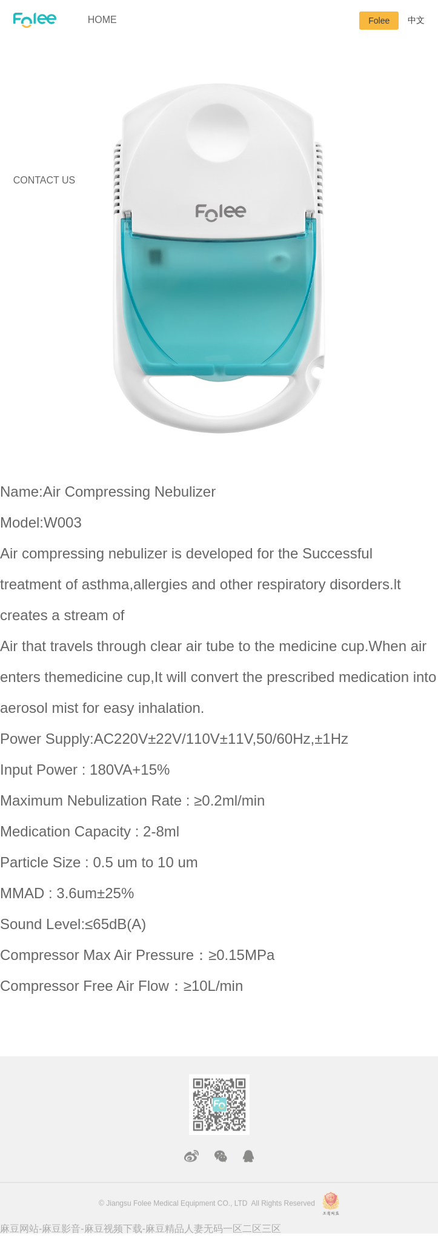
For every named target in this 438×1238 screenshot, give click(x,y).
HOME (102, 20)
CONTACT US (44, 180)
